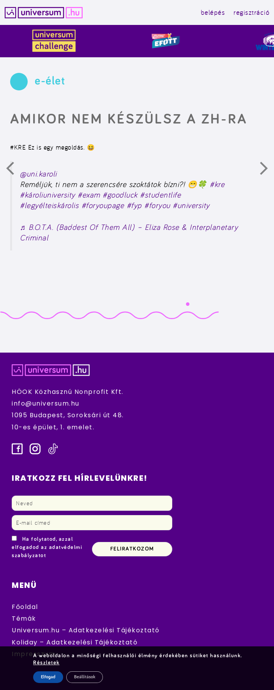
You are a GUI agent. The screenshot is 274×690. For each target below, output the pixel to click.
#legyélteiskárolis (49, 205)
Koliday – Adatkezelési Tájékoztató (75, 642)
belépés (213, 12)
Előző (14, 170)
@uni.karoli (38, 173)
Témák (24, 618)
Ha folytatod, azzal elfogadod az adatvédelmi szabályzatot (47, 547)
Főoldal (25, 606)
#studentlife (160, 194)
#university (191, 205)
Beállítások (84, 677)
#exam (89, 194)
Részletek (46, 662)
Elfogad (48, 677)
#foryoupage (102, 205)
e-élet (50, 81)
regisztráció (251, 12)
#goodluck (120, 194)
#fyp (134, 205)
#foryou (157, 205)
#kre (217, 184)
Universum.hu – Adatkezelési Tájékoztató (86, 630)
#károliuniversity (47, 194)
